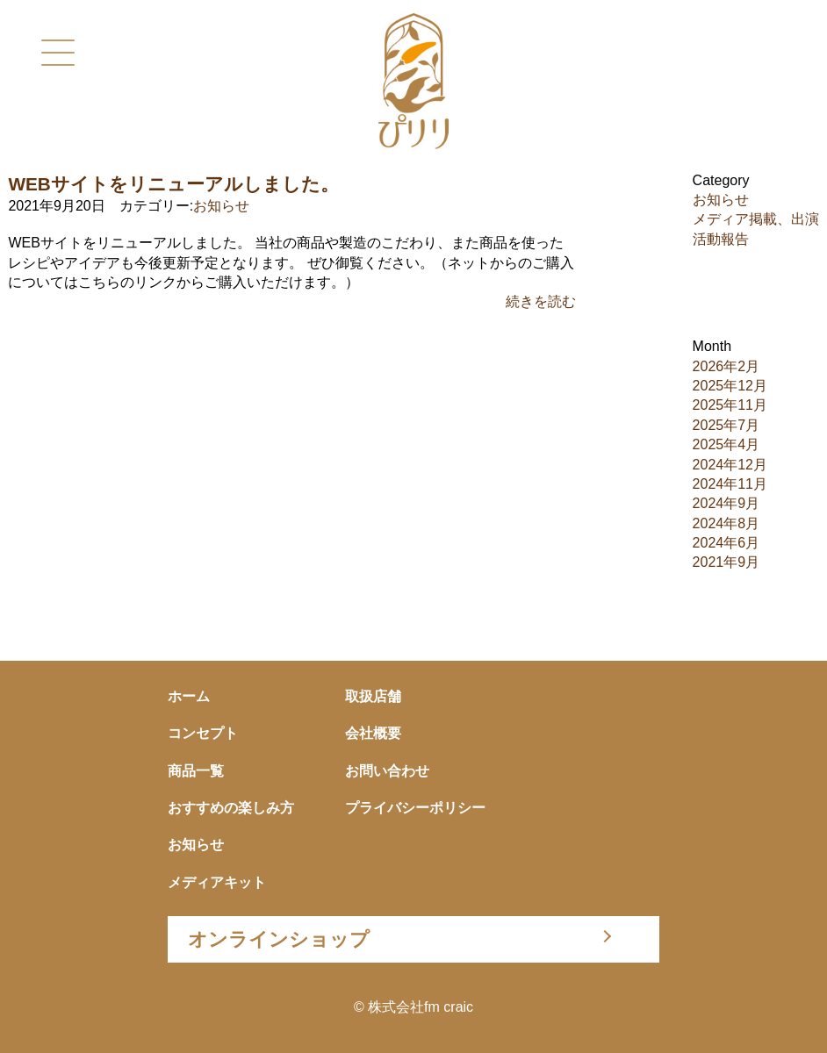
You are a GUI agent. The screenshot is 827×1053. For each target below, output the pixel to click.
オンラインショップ (279, 939)
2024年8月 (726, 523)
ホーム (189, 696)
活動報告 (721, 239)
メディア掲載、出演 (756, 218)
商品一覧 (196, 770)
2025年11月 (730, 405)
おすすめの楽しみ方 (231, 807)
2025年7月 (726, 425)
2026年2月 (726, 366)
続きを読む (541, 301)
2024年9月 (726, 503)
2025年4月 (726, 444)
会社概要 (373, 733)
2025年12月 (730, 385)
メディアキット (217, 882)
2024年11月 (730, 483)
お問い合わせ (387, 770)
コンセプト (203, 733)
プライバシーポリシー (415, 807)
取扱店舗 (373, 696)
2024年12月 (730, 464)
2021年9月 (726, 562)
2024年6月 (726, 542)
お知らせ (221, 205)
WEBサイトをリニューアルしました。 (173, 184)
